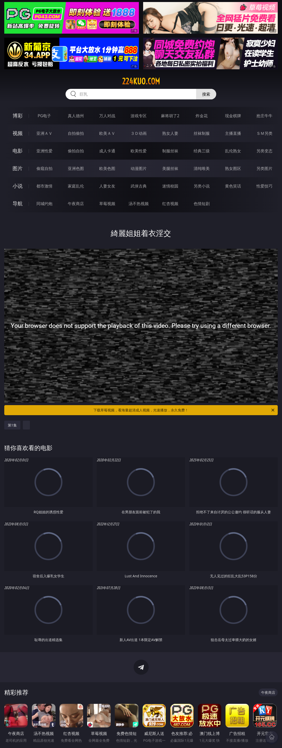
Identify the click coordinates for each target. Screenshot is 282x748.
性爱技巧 (264, 186)
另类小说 (202, 186)
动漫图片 (139, 168)
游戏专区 (139, 115)
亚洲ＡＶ (44, 133)
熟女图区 (233, 168)
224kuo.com (141, 81)
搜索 (206, 94)
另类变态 (264, 151)
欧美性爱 (139, 151)
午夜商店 (76, 203)
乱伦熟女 (233, 151)
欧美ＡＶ (107, 133)
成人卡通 (107, 151)
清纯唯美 (202, 168)
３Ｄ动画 (139, 133)
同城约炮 (44, 203)
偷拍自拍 (76, 151)
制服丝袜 (170, 151)
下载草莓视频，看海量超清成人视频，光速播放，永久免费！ (184, 410)
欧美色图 (107, 168)
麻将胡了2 (170, 115)
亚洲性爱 (44, 151)
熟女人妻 (170, 133)
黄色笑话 (233, 186)
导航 (18, 203)
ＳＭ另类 (264, 133)
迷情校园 (170, 186)
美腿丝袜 (170, 168)
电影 (18, 150)
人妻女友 (107, 186)
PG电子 (44, 115)
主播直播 (233, 133)
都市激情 (44, 186)
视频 (18, 133)
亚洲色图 (76, 168)
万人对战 (107, 115)
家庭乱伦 (76, 186)
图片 (18, 168)
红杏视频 (170, 203)
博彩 (18, 115)
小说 (18, 185)
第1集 (12, 425)
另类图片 (264, 168)
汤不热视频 (139, 203)
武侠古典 (139, 186)
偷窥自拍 (44, 168)
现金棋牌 (233, 115)
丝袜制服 (202, 133)
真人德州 (76, 115)
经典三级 (202, 151)
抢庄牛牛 (264, 115)
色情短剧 (202, 203)
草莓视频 (107, 203)
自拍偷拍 (76, 133)
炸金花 (202, 115)
